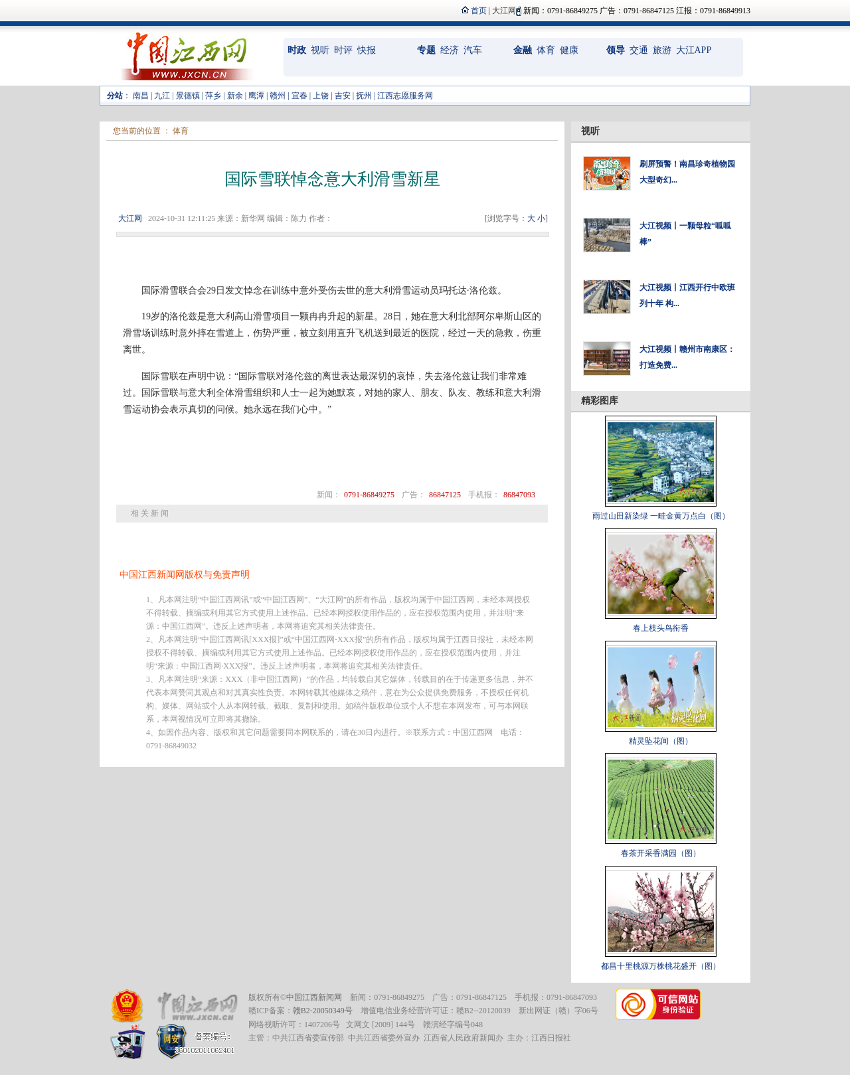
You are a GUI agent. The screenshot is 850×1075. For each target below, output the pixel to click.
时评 (343, 50)
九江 (162, 95)
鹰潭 (256, 95)
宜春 (299, 95)
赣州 (278, 95)
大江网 (130, 218)
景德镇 (188, 95)
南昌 (141, 95)
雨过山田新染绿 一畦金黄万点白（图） (661, 516)
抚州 (364, 95)
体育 (546, 50)
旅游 (662, 50)
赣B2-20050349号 (323, 1010)
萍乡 (213, 95)
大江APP (694, 50)
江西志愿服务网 (405, 95)
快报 (366, 50)
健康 (569, 50)
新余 (235, 95)
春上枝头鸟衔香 (661, 628)
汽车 (473, 50)
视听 (320, 50)
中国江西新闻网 (314, 997)
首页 (479, 10)
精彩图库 (599, 401)
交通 (639, 50)
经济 (449, 50)
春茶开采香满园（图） (661, 853)
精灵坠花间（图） (661, 741)
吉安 (343, 95)
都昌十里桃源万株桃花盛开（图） (661, 966)
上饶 (321, 95)
